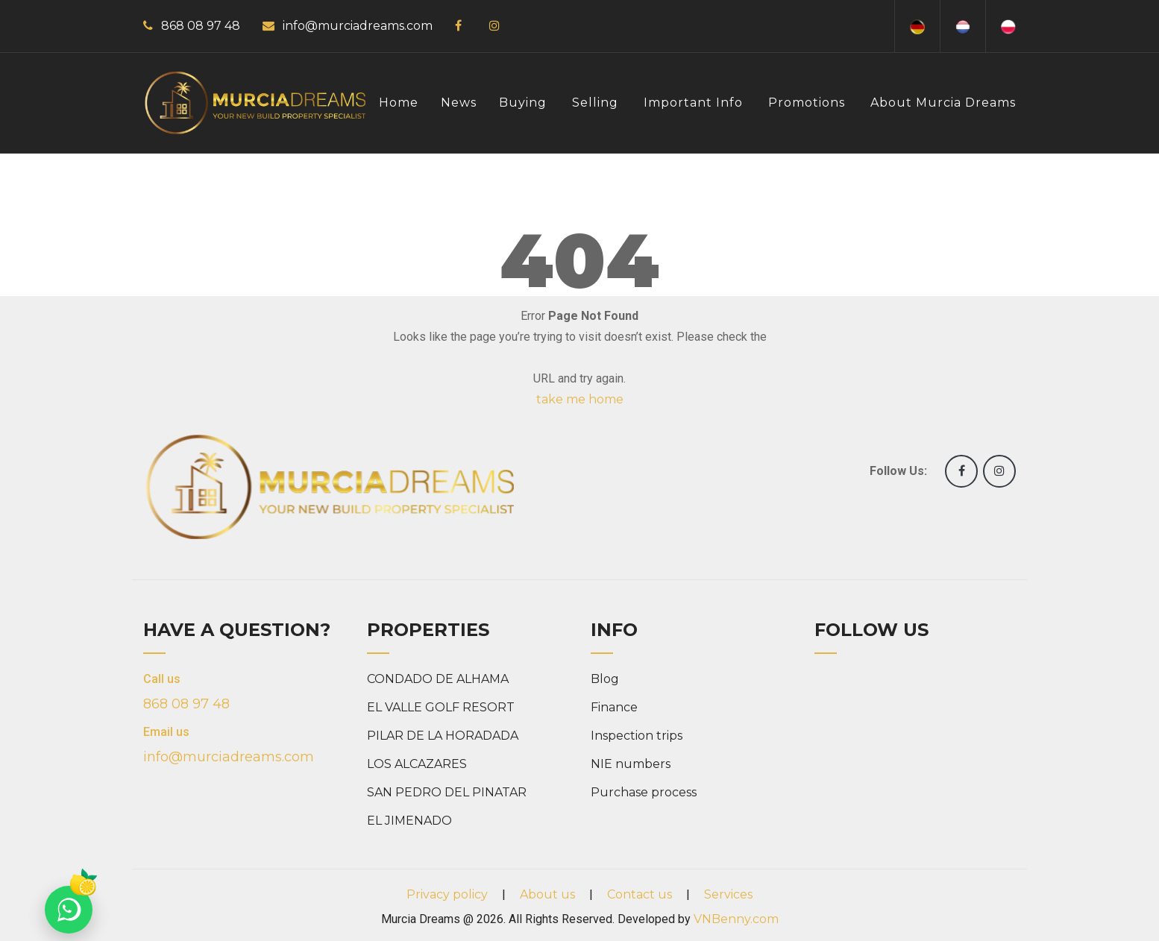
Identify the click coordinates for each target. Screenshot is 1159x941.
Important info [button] (693, 102)
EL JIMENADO (409, 820)
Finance (614, 707)
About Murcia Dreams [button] (943, 102)
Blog (605, 679)
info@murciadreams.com (358, 26)
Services (728, 894)
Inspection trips (636, 735)
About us (547, 894)
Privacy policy (447, 894)
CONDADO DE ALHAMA (438, 679)
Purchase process (644, 792)
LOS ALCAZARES (417, 764)
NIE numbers (630, 764)
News (459, 102)
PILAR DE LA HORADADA (442, 735)
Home (398, 102)
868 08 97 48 (200, 26)
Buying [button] (523, 102)
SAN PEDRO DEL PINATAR (447, 792)
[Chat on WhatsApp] (68, 910)
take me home (580, 399)
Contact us (639, 894)
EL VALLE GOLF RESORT (441, 707)
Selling (595, 102)
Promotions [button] (806, 102)
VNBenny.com (736, 919)
